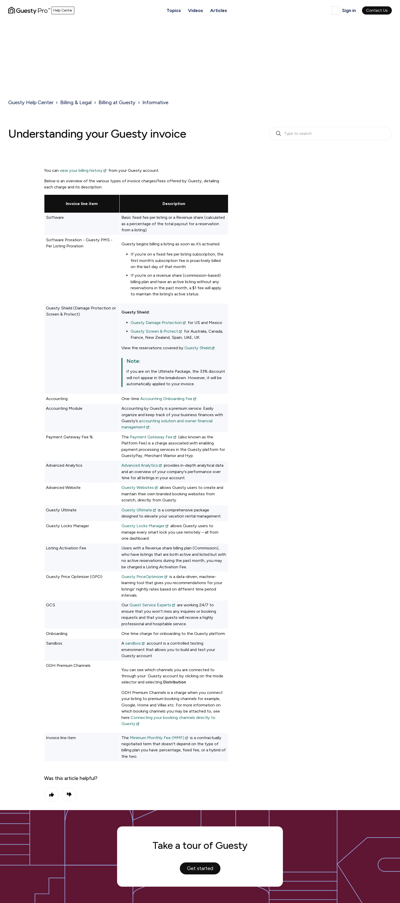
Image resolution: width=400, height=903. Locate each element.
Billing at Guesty (116, 102)
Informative (155, 102)
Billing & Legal (76, 102)
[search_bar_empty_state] (330, 133)
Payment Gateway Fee (151, 437)
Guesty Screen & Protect (154, 331)
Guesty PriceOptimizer (142, 576)
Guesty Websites (137, 487)
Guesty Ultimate (136, 510)
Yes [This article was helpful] (51, 794)
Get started (200, 868)
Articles (218, 10)
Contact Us (377, 10)
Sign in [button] (349, 10)
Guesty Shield (197, 347)
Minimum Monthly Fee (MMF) (157, 737)
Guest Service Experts (150, 605)
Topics (174, 10)
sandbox (133, 643)
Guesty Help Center (30, 102)
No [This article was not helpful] (69, 794)
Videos (195, 10)
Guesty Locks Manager (143, 525)
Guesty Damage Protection (156, 322)
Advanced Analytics (139, 465)
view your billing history (81, 170)
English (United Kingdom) (335, 10)
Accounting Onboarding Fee (166, 398)
